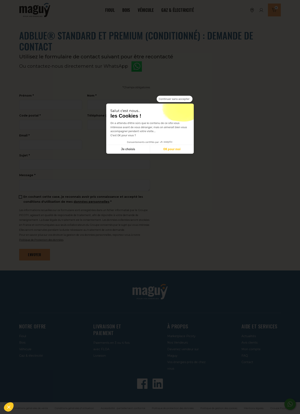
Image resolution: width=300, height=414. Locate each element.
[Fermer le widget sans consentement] (174, 99)
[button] (9, 407)
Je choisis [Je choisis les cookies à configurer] (128, 149)
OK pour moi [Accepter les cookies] (172, 149)
